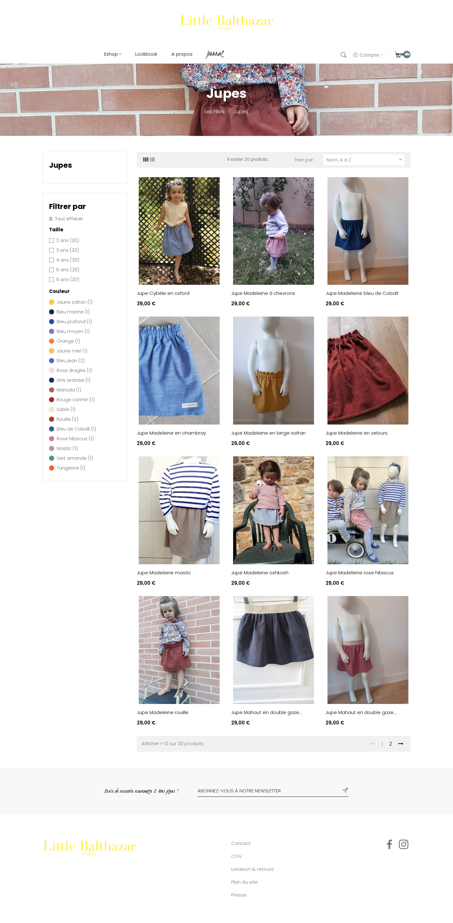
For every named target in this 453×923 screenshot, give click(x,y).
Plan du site (244, 882)
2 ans (67, 240)
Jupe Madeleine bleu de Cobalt (362, 293)
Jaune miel (72, 351)
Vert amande (75, 458)
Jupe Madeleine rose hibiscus (360, 572)
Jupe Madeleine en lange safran (268, 433)
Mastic (67, 448)
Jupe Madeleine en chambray (171, 433)
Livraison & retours (252, 869)
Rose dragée (74, 370)
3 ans (67, 250)
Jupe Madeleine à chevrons (263, 293)
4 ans (67, 260)
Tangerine (71, 468)
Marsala (69, 390)
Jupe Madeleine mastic (164, 572)
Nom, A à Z (365, 159)
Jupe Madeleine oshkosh (259, 572)
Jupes (60, 165)
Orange (68, 341)
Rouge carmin (76, 400)
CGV (236, 856)
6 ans (67, 279)
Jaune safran (74, 302)
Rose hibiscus (75, 439)
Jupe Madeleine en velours (357, 433)
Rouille (67, 419)
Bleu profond (74, 321)
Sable (66, 409)
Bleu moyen (73, 331)
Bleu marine (73, 312)
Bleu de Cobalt (76, 429)
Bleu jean (71, 360)
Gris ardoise (73, 380)
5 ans (67, 270)
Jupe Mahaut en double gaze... (266, 712)
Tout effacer (66, 219)
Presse (239, 895)
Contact (241, 843)
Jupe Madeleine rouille (162, 712)
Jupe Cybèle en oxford (163, 293)
